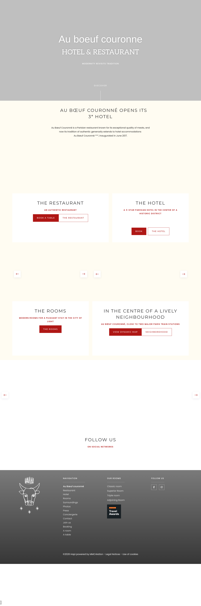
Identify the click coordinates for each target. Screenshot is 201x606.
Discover (100, 85)
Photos (67, 516)
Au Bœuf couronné (73, 496)
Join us (67, 532)
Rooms (67, 508)
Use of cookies (131, 564)
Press (66, 520)
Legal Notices (113, 564)
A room (67, 540)
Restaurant (69, 500)
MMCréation (96, 564)
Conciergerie (70, 524)
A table (67, 544)
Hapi (72, 564)
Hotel (66, 504)
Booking (67, 536)
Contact (67, 528)
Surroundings (70, 512)
